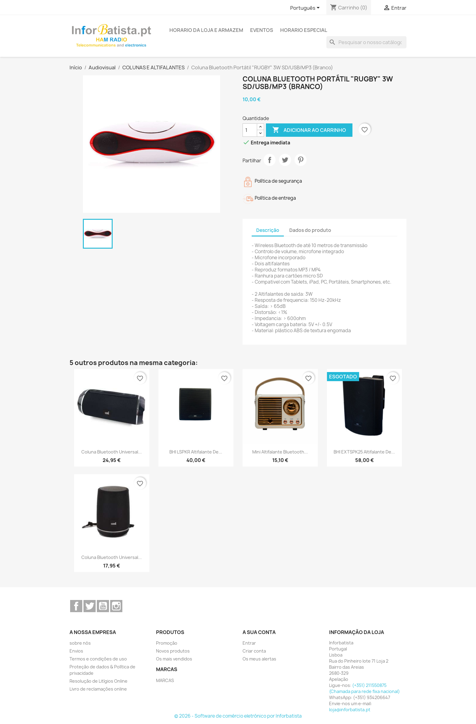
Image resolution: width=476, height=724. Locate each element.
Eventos (261, 30)
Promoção (166, 643)
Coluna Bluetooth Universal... (111, 452)
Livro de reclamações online (98, 689)
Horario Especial (303, 30)
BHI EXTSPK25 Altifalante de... (364, 452)
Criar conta (254, 651)
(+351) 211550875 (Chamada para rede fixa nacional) (364, 688)
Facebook (76, 606)
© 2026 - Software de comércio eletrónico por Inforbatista (238, 716)
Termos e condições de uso (98, 659)
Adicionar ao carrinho (309, 130)
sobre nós (80, 643)
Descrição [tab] (267, 230)
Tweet (285, 160)
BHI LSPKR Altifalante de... (195, 452)
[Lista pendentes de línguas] (306, 8)
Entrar (249, 643)
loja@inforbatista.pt (349, 709)
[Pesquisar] (366, 42)
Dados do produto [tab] (310, 230)
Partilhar (270, 160)
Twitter (89, 606)
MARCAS (165, 680)
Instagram (116, 606)
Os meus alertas (259, 659)
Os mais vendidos (174, 659)
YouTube (103, 606)
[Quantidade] (250, 130)
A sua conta (259, 632)
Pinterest (300, 160)
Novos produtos (173, 651)
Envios (76, 651)
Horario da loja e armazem (206, 30)
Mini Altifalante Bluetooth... (280, 452)
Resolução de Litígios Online (98, 681)
